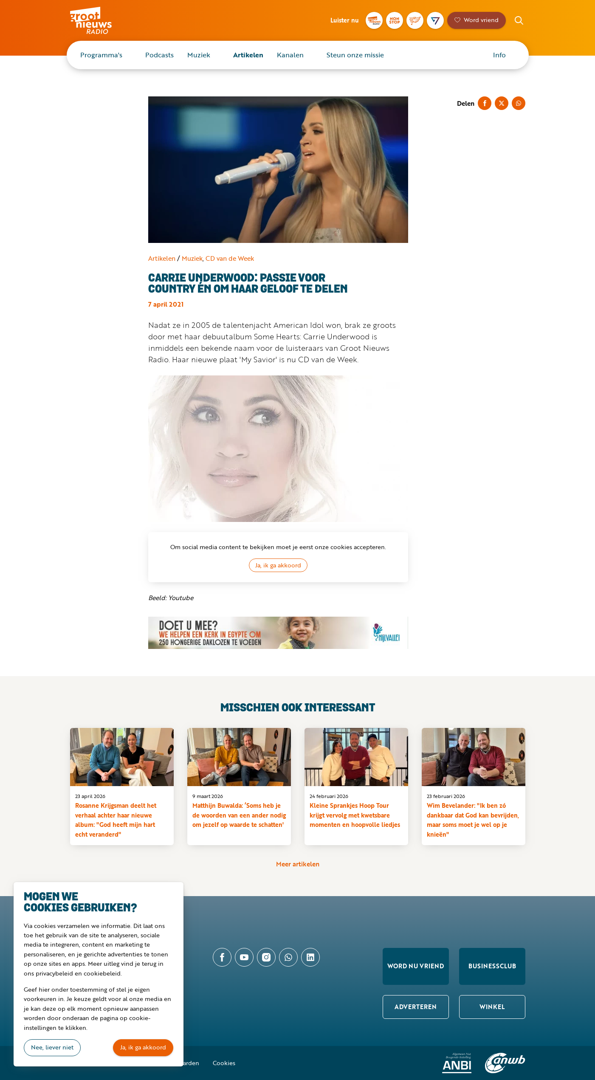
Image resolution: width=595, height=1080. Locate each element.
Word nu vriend (415, 966)
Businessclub (492, 966)
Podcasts (159, 55)
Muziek (198, 55)
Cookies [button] (224, 1062)
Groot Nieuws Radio (100, 20)
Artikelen (248, 55)
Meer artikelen (297, 864)
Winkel (492, 1006)
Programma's (101, 55)
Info (499, 55)
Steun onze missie (355, 55)
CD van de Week (230, 258)
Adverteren (416, 1006)
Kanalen (290, 55)
